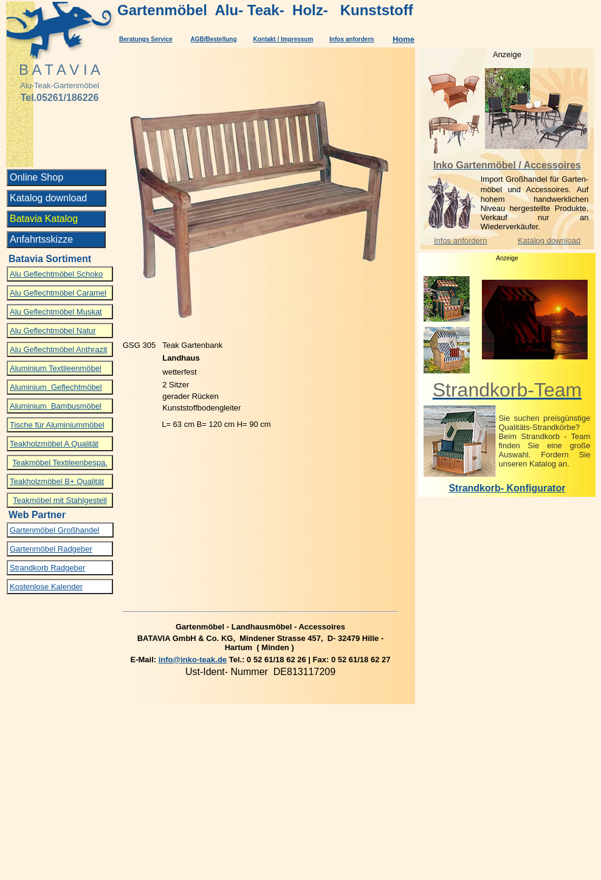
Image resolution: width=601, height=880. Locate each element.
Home (403, 39)
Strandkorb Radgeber (47, 567)
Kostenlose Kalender (46, 586)
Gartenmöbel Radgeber (51, 548)
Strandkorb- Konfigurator (506, 488)
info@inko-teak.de (193, 659)
